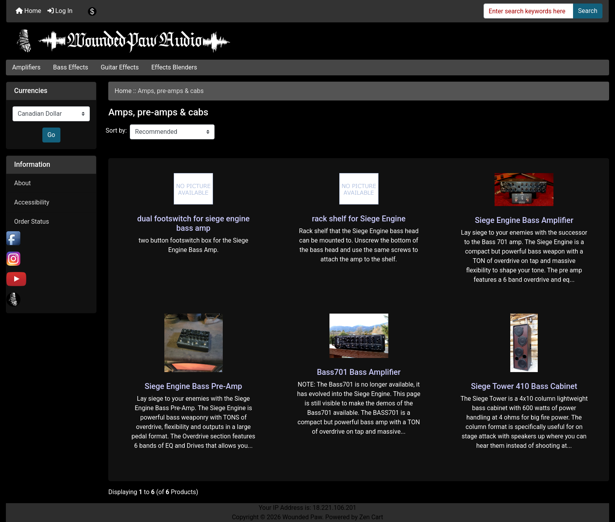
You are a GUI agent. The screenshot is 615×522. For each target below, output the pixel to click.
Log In (60, 11)
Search (587, 11)
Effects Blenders (174, 67)
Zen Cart (371, 517)
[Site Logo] (307, 40)
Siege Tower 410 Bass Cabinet (524, 386)
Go (51, 135)
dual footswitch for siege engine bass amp (193, 223)
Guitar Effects (120, 67)
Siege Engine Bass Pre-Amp (193, 386)
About (22, 183)
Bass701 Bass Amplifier (358, 372)
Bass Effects (70, 67)
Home (28, 11)
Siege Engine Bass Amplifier (524, 220)
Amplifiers (26, 67)
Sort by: (116, 130)
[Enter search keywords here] (528, 11)
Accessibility (31, 202)
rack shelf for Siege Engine (359, 218)
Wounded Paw (302, 517)
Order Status (31, 221)
